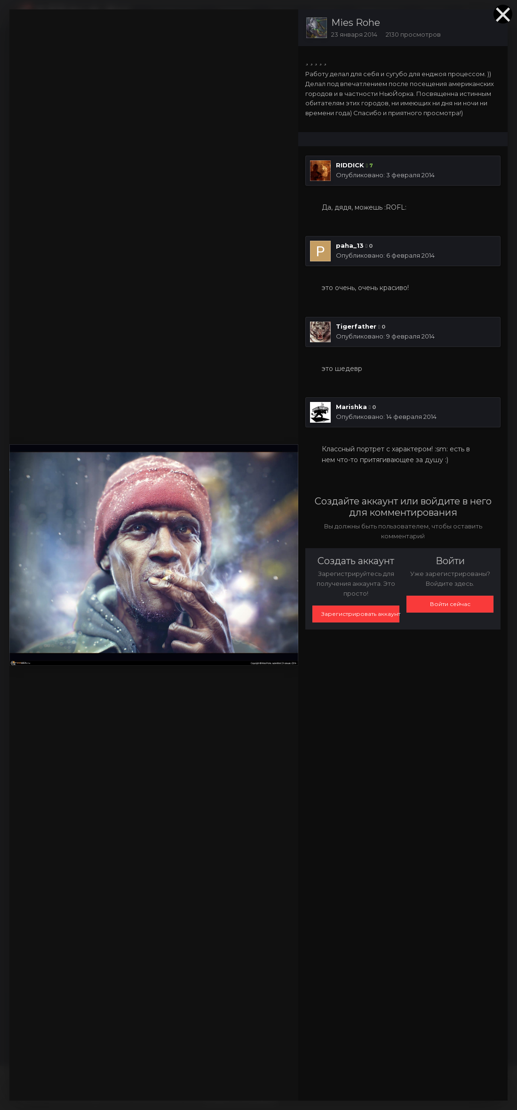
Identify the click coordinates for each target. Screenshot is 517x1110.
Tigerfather (356, 326)
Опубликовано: (385, 175)
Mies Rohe (355, 22)
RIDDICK (350, 165)
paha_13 (350, 245)
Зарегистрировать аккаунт (360, 613)
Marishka (351, 406)
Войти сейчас (450, 603)
